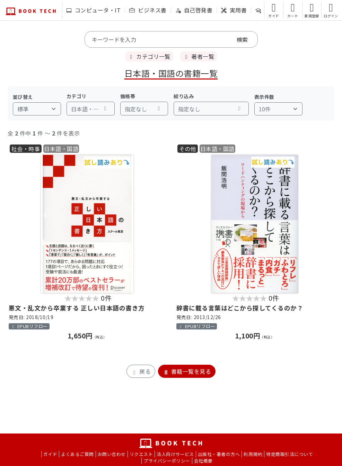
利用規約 (253, 454)
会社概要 (203, 460)
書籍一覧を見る (187, 371)
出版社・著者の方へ (219, 454)
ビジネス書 (147, 10)
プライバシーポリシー (166, 460)
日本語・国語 (61, 149)
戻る (141, 371)
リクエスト (141, 454)
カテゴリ (77, 96)
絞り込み (184, 96)
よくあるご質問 (77, 454)
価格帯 (127, 96)
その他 (187, 149)
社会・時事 (25, 149)
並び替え (23, 96)
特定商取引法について (289, 454)
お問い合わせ (112, 454)
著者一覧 (198, 56)
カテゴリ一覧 (149, 56)
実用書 (234, 10)
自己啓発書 (193, 10)
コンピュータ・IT (93, 10)
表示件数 (264, 96)
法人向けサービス (175, 454)
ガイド (50, 454)
